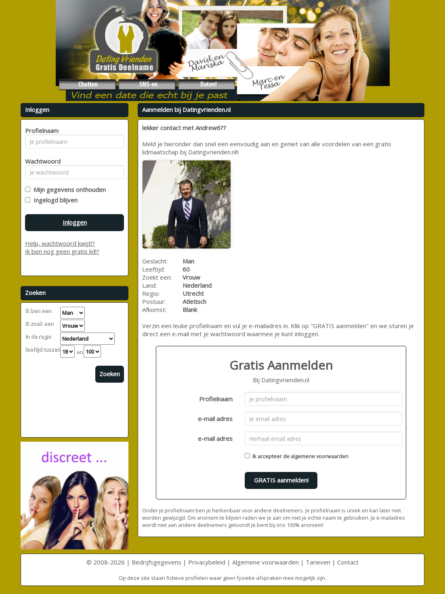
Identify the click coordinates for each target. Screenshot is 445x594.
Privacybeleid (206, 562)
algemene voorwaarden (319, 456)
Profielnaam (216, 399)
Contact (348, 562)
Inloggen (75, 222)
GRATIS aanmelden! (281, 480)
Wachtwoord (40, 161)
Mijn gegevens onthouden (68, 189)
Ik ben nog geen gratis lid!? (62, 251)
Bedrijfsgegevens (156, 562)
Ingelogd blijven (54, 200)
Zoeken (109, 374)
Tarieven (318, 562)
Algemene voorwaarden (265, 562)
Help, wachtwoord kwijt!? (60, 243)
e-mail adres (215, 419)
